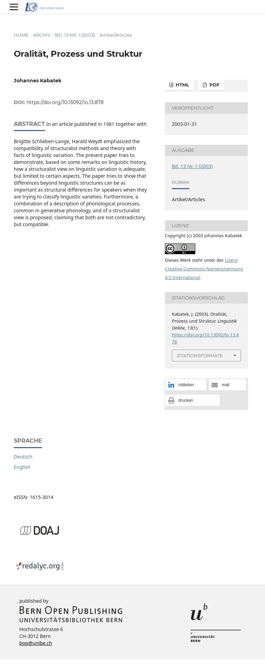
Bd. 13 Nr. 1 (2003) (75, 35)
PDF (213, 84)
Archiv (42, 35)
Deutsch (23, 456)
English (22, 467)
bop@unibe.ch (35, 643)
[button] (185, 385)
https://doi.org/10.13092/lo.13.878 (65, 102)
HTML (181, 84)
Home (21, 35)
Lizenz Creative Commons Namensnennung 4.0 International (204, 268)
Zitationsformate (200, 355)
